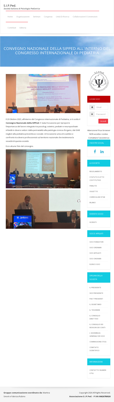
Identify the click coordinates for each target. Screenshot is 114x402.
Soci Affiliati (95, 253)
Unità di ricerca (62, 16)
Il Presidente (95, 287)
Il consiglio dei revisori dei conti (97, 326)
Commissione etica (98, 342)
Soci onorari (95, 258)
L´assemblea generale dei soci (97, 334)
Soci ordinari (96, 247)
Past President (96, 299)
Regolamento (96, 171)
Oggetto (94, 191)
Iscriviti (93, 222)
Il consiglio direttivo (95, 317)
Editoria (23, 28)
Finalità (93, 186)
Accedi (103, 121)
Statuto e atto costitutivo (97, 178)
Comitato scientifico (94, 349)
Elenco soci (95, 264)
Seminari (36, 16)
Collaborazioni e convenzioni (85, 16)
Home (10, 16)
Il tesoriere (95, 310)
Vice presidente (96, 293)
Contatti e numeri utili (98, 371)
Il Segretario (95, 304)
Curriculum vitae (97, 197)
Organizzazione (23, 16)
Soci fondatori (96, 242)
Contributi (12, 28)
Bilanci (93, 202)
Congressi (48, 16)
